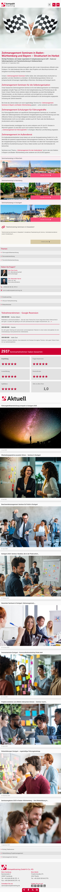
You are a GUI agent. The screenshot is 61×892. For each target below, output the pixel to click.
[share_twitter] (33, 890)
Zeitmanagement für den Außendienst (30, 150)
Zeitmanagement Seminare (16, 76)
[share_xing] (24, 890)
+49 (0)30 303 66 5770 (41, 878)
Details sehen (45, 242)
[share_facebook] (28, 890)
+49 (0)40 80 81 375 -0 (11, 878)
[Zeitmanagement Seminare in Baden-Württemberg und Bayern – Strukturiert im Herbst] (54, 4)
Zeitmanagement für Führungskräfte (15, 130)
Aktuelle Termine (45, 175)
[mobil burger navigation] (49, 4)
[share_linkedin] (37, 890)
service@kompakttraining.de (10, 885)
